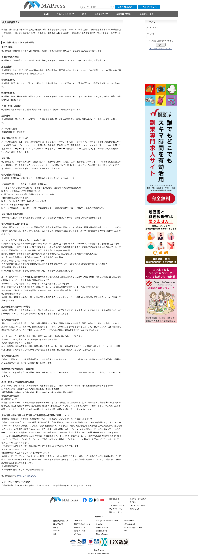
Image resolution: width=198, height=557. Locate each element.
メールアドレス (152, 27)
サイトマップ (114, 502)
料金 (84, 14)
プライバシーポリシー (117, 509)
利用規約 (133, 502)
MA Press (77, 534)
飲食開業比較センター (61, 521)
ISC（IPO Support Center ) (134, 527)
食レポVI (99, 524)
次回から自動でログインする (161, 41)
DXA (125, 531)
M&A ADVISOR (129, 524)
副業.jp (55, 527)
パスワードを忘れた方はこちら (160, 49)
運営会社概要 (114, 499)
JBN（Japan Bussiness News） (107, 521)
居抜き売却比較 (79, 531)
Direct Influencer (102, 534)
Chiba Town (78, 521)
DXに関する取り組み (137, 506)
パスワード (150, 34)
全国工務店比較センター (83, 524)
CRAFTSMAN (58, 524)
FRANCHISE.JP (102, 527)
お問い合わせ (135, 509)
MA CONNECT (129, 521)
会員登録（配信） (124, 14)
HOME (46, 14)
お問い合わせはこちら (26, 476)
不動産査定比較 (79, 527)
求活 (54, 534)
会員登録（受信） (147, 14)
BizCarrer (56, 531)
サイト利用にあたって (117, 506)
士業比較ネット (102, 531)
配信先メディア (101, 14)
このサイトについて (65, 14)
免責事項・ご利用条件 (138, 499)
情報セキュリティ (115, 512)
